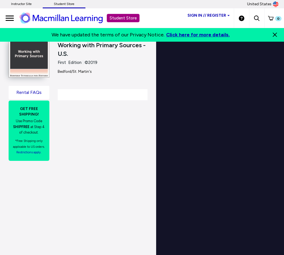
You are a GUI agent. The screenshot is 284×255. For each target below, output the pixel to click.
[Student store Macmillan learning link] (65, 18)
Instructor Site (21, 4)
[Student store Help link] (241, 18)
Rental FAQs (29, 92)
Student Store (64, 4)
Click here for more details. (198, 35)
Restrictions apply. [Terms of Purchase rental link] (28, 152)
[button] (256, 18)
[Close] (275, 35)
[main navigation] (9, 18)
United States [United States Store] (262, 4)
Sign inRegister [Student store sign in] (208, 15)
